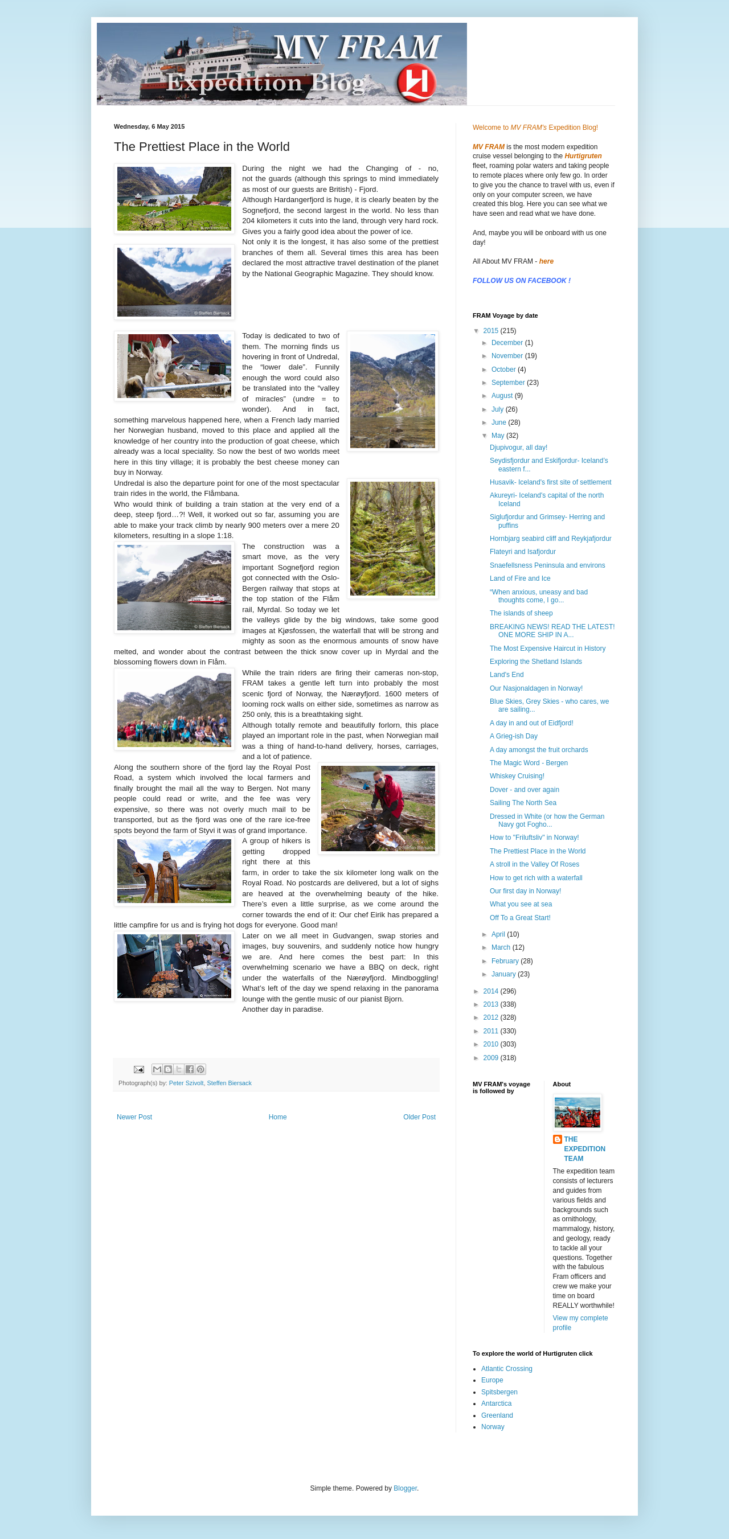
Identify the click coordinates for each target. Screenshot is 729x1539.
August (503, 396)
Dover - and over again (524, 790)
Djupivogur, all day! (518, 448)
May (499, 436)
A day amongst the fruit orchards (539, 750)
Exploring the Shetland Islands (536, 662)
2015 (492, 331)
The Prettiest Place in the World (538, 851)
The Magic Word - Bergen (529, 763)
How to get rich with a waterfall (536, 878)
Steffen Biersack (229, 1083)
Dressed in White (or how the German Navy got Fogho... (547, 820)
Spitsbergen (499, 1392)
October (505, 370)
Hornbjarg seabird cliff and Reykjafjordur (551, 539)
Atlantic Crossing (507, 1369)
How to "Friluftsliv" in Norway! (534, 838)
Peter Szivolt (186, 1083)
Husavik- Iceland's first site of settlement (551, 482)
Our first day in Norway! (525, 891)
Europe (492, 1380)
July (499, 409)
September (509, 383)
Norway (493, 1427)
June (500, 422)
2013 (492, 1004)
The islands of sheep (521, 613)
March (502, 947)
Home (278, 1117)
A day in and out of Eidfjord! (532, 723)
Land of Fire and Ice (520, 578)
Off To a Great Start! (520, 918)
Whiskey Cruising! (517, 776)
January (505, 974)
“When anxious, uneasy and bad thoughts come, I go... (539, 596)
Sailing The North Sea (523, 803)
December (508, 343)
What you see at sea (521, 904)
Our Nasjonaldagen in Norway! (536, 688)
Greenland (497, 1415)
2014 (492, 991)
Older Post (419, 1117)
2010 (492, 1044)
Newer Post (134, 1117)
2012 (492, 1017)
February (506, 961)
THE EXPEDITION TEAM (585, 1149)
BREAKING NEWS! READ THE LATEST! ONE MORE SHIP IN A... (552, 631)
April (499, 934)
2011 (492, 1031)
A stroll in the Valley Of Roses (534, 864)
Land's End (507, 675)
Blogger (405, 1488)
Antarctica (496, 1403)
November (508, 356)
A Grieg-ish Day (514, 736)
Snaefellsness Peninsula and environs (547, 565)
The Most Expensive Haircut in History (547, 648)
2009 (492, 1058)
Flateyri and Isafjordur (523, 552)
